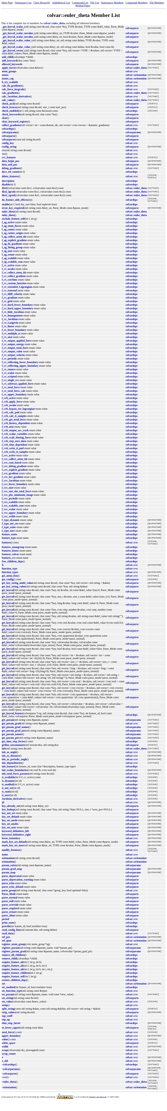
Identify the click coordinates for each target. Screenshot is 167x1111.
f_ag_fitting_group (12, 249)
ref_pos (6, 941)
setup (5, 1009)
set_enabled (8, 991)
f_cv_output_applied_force (17, 342)
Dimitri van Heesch (97, 1104)
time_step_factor (11, 1027)
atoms (5, 75)
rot (3, 987)
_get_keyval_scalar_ (13, 26)
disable (6, 185)
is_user (6, 798)
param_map (8, 876)
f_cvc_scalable (10, 504)
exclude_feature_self (13, 220)
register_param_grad (13, 955)
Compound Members (137, 2)
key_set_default (10, 819)
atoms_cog (8, 78)
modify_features (11, 853)
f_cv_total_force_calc (13, 392)
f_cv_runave (8, 371)
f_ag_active (8, 224)
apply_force (8, 67)
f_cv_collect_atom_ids (14, 274)
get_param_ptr (10, 740)
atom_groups (9, 71)
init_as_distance (11, 758)
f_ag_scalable (9, 260)
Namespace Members (112, 2)
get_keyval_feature (12, 716)
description (8, 181)
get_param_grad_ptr (13, 733)
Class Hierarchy (41, 2)
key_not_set (8, 816)
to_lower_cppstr (11, 1032)
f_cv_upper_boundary (14, 396)
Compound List (80, 2)
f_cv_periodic (9, 360)
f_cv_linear (8, 328)
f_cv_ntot (7, 339)
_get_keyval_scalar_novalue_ (18, 33)
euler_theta (8, 213)
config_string (9, 146)
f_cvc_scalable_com (13, 507)
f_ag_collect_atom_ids (14, 238)
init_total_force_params (15, 776)
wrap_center (9, 1058)
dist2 (4, 189)
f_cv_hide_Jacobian (13, 314)
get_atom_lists (10, 578)
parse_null (8, 905)
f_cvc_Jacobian (10, 482)
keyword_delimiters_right (16, 837)
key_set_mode (9, 823)
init (4, 751)
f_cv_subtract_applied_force (17, 385)
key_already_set (11, 808)
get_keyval (8, 593)
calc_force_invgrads (13, 89)
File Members (157, 2)
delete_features (10, 176)
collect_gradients (11, 125)
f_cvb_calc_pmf (10, 414)
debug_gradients (11, 168)
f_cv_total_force (11, 389)
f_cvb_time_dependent (14, 446)
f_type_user (8, 532)
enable (5, 206)
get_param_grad (11, 726)
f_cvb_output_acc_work (15, 432)
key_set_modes (10, 826)
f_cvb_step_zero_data (14, 443)
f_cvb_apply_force (12, 403)
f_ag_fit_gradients (12, 245)
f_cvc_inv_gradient (12, 478)
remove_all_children (13, 958)
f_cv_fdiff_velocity (12, 296)
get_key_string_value (13, 589)
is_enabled (8, 787)
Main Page (7, 2)
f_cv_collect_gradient (14, 278)
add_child (7, 57)
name (5, 858)
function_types (10, 575)
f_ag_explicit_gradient (14, 242)
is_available (8, 780)
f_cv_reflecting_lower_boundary (20, 364)
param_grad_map (12, 872)
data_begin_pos (10, 161)
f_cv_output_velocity (13, 357)
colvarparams (9, 132)
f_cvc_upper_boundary (15, 514)
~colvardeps (8, 1069)
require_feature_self (13, 980)
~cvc (4, 1083)
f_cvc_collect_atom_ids (14, 461)
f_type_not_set (10, 525)
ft (3, 568)
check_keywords (11, 114)
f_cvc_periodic (10, 500)
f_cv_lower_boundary (14, 331)
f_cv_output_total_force (15, 349)
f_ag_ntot (7, 253)
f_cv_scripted (9, 378)
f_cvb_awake (9, 407)
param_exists (9, 869)
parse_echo (8, 887)
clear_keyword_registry (15, 121)
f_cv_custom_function (14, 285)
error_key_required (13, 210)
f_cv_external (9, 292)
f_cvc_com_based (11, 464)
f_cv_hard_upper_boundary (17, 310)
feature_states (9, 536)
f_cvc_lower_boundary (14, 486)
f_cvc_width (8, 518)
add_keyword (9, 60)
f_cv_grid (7, 303)
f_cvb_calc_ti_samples (14, 418)
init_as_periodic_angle (14, 762)
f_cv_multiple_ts (11, 335)
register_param (10, 951)
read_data (7, 937)
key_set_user (9, 830)
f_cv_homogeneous (12, 317)
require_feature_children (16, 976)
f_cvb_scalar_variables (14, 435)
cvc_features (9, 157)
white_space (8, 1047)
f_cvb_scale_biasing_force (16, 439)
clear (4, 118)
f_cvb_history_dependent (16, 425)
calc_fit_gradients (12, 85)
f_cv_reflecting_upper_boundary (20, 367)
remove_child (9, 962)
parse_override (10, 908)
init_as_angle (9, 755)
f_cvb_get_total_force (14, 421)
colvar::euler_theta (54, 23)
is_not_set (7, 791)
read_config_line (11, 933)
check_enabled (10, 110)
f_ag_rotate (8, 256)
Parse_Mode (9, 897)
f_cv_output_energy (13, 346)
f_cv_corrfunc (9, 281)
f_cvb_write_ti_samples (15, 453)
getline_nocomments (13, 747)
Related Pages (83, 5)
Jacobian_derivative (13, 801)
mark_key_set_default (14, 844)
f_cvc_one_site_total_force (16, 493)
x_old (5, 1065)
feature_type (9, 539)
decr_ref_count (10, 171)
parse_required (10, 912)
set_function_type (12, 994)
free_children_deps (12, 564)
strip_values (8, 1016)
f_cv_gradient (9, 299)
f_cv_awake (8, 270)
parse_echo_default (12, 890)
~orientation (8, 1094)
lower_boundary (11, 841)
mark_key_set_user (12, 848)
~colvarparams (10, 1074)
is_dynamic (8, 783)
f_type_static (9, 529)
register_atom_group (13, 948)
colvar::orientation (136, 75)
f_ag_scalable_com (12, 263)
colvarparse (132, 28)
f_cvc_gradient (10, 475)
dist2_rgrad (8, 196)
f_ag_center (8, 231)
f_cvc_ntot (7, 489)
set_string (7, 1001)
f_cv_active (8, 267)
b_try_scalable (10, 82)
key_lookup (8, 812)
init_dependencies (12, 765)
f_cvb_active (9, 400)
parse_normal (9, 901)
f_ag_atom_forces (12, 227)
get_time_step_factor (13, 744)
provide (6, 930)
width (5, 1051)
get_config (7, 582)
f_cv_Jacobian (10, 321)
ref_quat (6, 944)
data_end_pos (9, 164)
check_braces (9, 107)
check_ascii (8, 103)
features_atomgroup (13, 550)
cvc (3, 150)
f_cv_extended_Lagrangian (17, 288)
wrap (5, 1055)
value (5, 1044)
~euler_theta (9, 1088)
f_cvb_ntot (8, 428)
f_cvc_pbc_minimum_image (17, 496)
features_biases (10, 553)
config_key (8, 143)
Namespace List (23, 2)
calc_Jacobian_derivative (16, 96)
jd (3, 805)
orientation (8, 862)
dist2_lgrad (8, 192)
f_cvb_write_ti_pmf (13, 450)
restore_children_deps (14, 984)
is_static (6, 794)
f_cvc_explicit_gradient (15, 471)
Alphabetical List (61, 2)
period (5, 923)
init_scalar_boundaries (14, 773)
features (6, 545)
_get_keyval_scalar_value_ (16, 40)
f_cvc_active (8, 457)
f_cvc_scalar (8, 511)
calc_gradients (10, 92)
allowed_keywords (12, 64)
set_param (8, 998)
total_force (8, 1037)
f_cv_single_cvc (10, 382)
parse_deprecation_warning (17, 883)
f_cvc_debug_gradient (14, 468)
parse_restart (9, 915)
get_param (8, 722)
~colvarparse (9, 1079)
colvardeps (132, 57)
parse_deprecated (12, 880)
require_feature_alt (12, 966)
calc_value (7, 100)
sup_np (6, 1023)
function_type (9, 571)
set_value (7, 1005)
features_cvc (9, 560)
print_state (8, 926)
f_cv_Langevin (10, 324)
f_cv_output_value (12, 353)
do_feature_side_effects (15, 201)
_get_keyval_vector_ (13, 50)
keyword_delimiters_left (15, 834)
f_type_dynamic (11, 522)
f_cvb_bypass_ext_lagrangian (18, 410)
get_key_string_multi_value (17, 585)
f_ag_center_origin (12, 235)
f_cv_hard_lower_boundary (17, 306)
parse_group (9, 894)
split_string (8, 1012)
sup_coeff (7, 1019)
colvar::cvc (132, 71)
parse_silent (8, 919)
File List (94, 2)
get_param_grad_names (15, 730)
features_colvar (10, 557)
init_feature (8, 769)
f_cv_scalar (8, 374)
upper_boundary (11, 1040)
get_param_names (12, 737)
